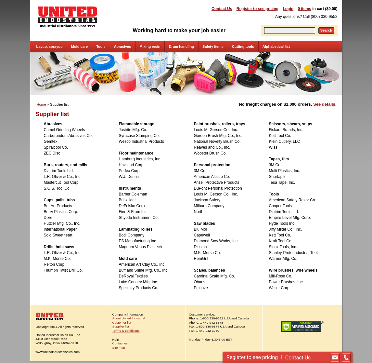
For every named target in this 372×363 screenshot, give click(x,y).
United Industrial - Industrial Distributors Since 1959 (67, 17)
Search (326, 30)
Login (288, 9)
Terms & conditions (126, 330)
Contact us (120, 343)
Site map (118, 347)
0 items (304, 9)
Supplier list (120, 326)
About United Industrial (128, 318)
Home (41, 104)
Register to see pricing (257, 9)
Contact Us (222, 9)
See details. (324, 104)
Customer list (121, 322)
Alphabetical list (276, 46)
